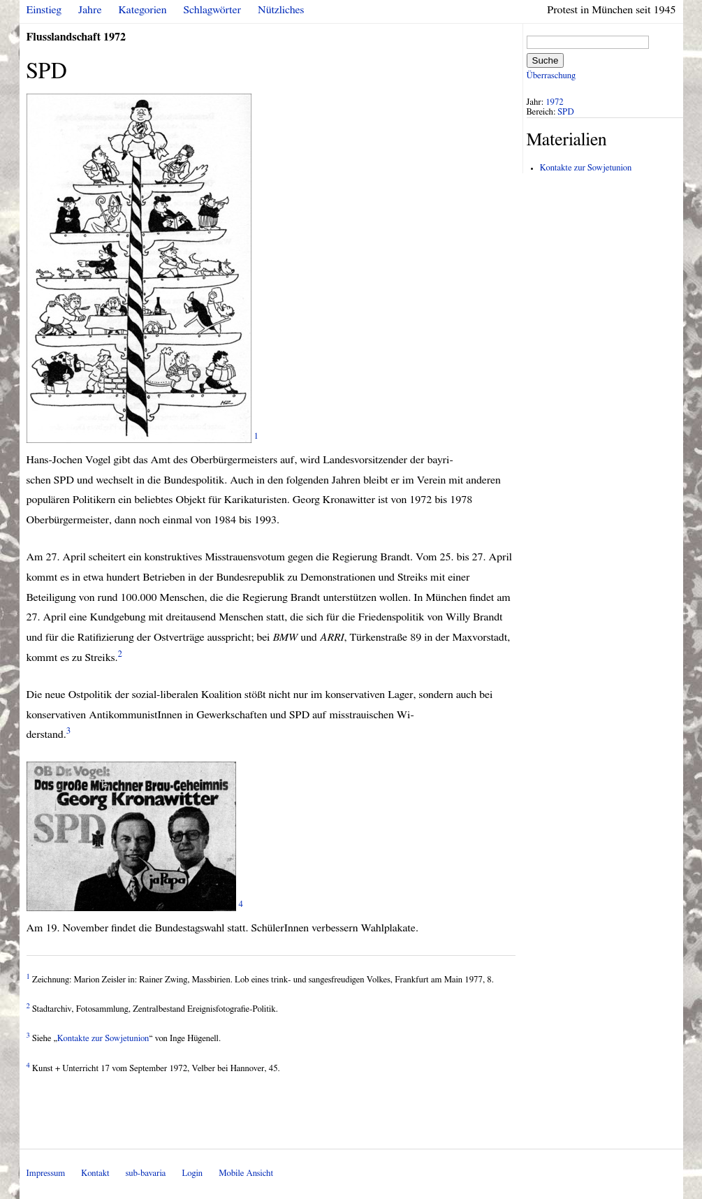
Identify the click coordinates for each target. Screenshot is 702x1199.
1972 (555, 102)
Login (192, 1173)
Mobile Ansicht (246, 1173)
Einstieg (44, 9)
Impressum (46, 1173)
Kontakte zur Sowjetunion (103, 1038)
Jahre (89, 9)
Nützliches (281, 9)
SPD (565, 112)
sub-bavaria (146, 1173)
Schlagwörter (212, 9)
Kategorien (143, 9)
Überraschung (551, 75)
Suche (545, 60)
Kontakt (95, 1173)
